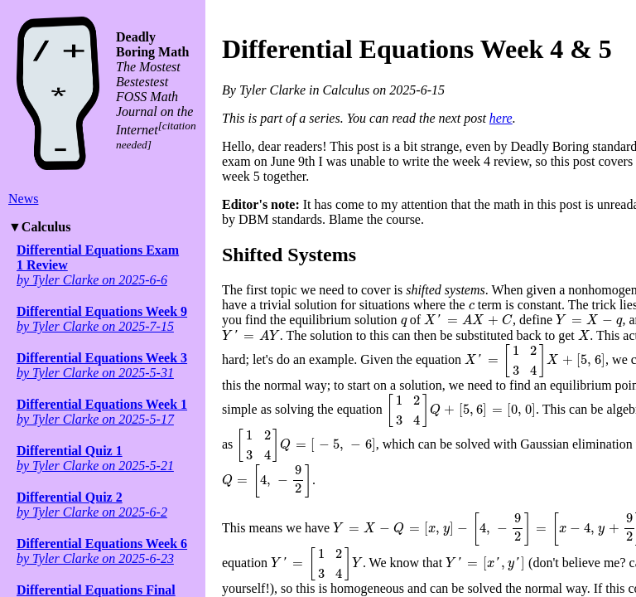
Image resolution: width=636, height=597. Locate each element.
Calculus (46, 227)
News (23, 199)
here (501, 118)
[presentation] (472, 306)
